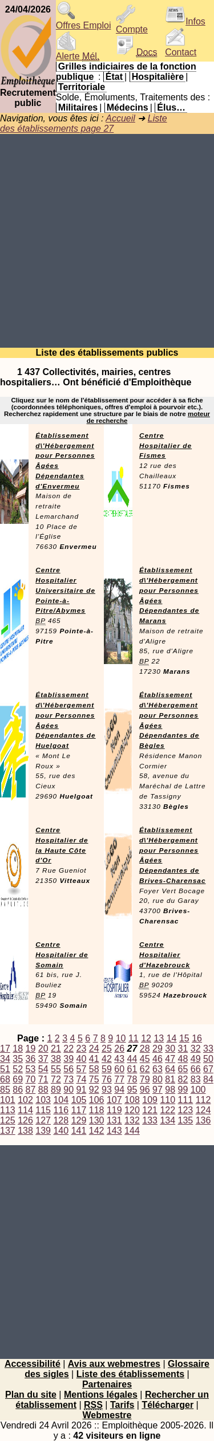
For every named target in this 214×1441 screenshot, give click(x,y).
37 (43, 1059)
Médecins (127, 107)
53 (31, 1069)
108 (132, 1100)
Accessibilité (32, 1364)
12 (146, 1038)
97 (157, 1089)
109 (150, 1100)
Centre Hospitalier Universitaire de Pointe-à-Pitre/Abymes (65, 590)
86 (18, 1089)
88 (43, 1089)
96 (145, 1089)
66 (196, 1069)
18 (18, 1048)
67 (208, 1069)
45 (145, 1059)
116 (60, 1110)
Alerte (77, 52)
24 (94, 1048)
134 (167, 1120)
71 (43, 1079)
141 (79, 1130)
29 (157, 1048)
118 (96, 1110)
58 (94, 1069)
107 (114, 1100)
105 (79, 1100)
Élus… (171, 107)
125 (7, 1120)
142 (96, 1130)
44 (132, 1059)
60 (119, 1069)
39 (68, 1059)
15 (184, 1038)
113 (7, 1110)
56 (68, 1069)
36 (31, 1059)
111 (185, 1100)
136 (203, 1120)
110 (167, 1100)
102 (25, 1100)
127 (43, 1120)
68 (5, 1079)
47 (170, 1059)
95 (132, 1089)
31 (183, 1048)
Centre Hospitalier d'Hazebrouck (164, 955)
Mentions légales (101, 1394)
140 (60, 1130)
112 (203, 1100)
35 (18, 1059)
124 (203, 1110)
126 (25, 1120)
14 (172, 1038)
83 (196, 1079)
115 (43, 1110)
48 (183, 1059)
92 (94, 1089)
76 (107, 1079)
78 (132, 1079)
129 (79, 1120)
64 (170, 1069)
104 (60, 1100)
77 (119, 1079)
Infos (185, 21)
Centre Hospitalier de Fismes (165, 446)
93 (107, 1089)
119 (114, 1110)
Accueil (120, 118)
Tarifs (122, 1405)
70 (31, 1079)
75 (94, 1079)
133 (150, 1120)
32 (196, 1048)
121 (150, 1110)
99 (183, 1089)
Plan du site (30, 1394)
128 (60, 1120)
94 (119, 1089)
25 (107, 1048)
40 (81, 1059)
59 (107, 1069)
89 (56, 1089)
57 (81, 1069)
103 (43, 1100)
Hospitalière (158, 77)
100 (198, 1089)
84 (208, 1079)
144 (132, 1130)
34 (5, 1059)
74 (81, 1079)
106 (96, 1100)
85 (5, 1089)
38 (56, 1059)
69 (18, 1079)
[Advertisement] (107, 241)
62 (145, 1069)
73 (68, 1079)
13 (159, 1038)
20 (43, 1048)
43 (119, 1059)
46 (157, 1059)
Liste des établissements (130, 1374)
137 (7, 1130)
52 (18, 1069)
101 (7, 1100)
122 (167, 1110)
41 (94, 1059)
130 (96, 1120)
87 (31, 1089)
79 (145, 1079)
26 (119, 1048)
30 (170, 1048)
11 (133, 1038)
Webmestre (107, 1415)
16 (197, 1038)
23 (81, 1048)
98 (170, 1089)
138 (25, 1130)
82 (183, 1079)
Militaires (78, 107)
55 (56, 1069)
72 (56, 1079)
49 (196, 1059)
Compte (132, 25)
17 (5, 1048)
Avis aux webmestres (114, 1364)
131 (114, 1120)
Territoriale (81, 87)
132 (132, 1120)
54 (43, 1069)
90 (68, 1089)
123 (185, 1110)
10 (121, 1038)
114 (25, 1110)
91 (81, 1089)
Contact (180, 48)
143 (114, 1130)
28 (145, 1048)
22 (68, 1048)
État (114, 77)
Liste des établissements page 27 (83, 123)
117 (79, 1110)
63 (157, 1069)
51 (5, 1069)
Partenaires (107, 1384)
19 (31, 1048)
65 (183, 1069)
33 (208, 1048)
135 (185, 1120)
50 (208, 1059)
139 (43, 1130)
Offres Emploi (83, 21)
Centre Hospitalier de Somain (61, 955)
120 (132, 1110)
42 (107, 1059)
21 (56, 1048)
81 (170, 1079)
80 (157, 1079)
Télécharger (167, 1405)
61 (132, 1069)
